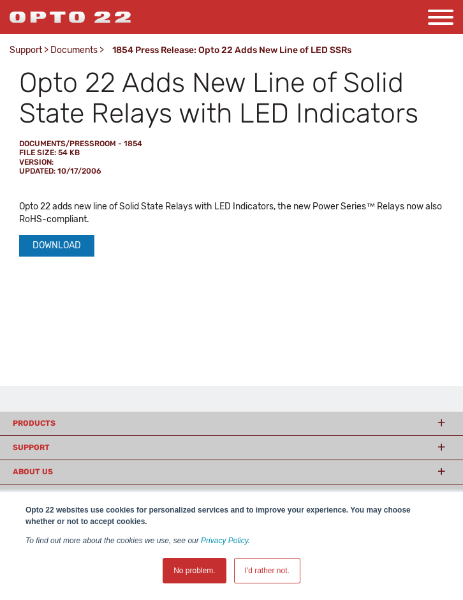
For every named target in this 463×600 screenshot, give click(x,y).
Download (57, 245)
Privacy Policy (224, 540)
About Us (33, 471)
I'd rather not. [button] (267, 570)
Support (26, 50)
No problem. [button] (194, 570)
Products (34, 423)
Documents (74, 50)
